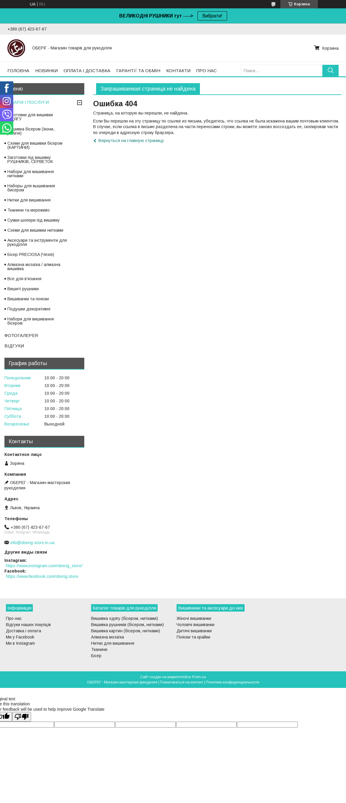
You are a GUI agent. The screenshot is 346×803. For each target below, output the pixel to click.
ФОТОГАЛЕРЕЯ (21, 335)
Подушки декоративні (28, 309)
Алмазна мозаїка (107, 637)
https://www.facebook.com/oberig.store (42, 576)
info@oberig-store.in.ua (32, 542)
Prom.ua (199, 677)
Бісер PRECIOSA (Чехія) (30, 254)
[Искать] (330, 70)
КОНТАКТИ (178, 70)
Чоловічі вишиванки (195, 624)
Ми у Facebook (20, 637)
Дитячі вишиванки (194, 630)
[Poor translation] (21, 717)
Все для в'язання (24, 278)
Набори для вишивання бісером (30, 321)
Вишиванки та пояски (28, 298)
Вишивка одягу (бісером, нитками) (124, 618)
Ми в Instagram (20, 643)
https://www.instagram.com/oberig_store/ (44, 565)
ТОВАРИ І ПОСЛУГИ (26, 102)
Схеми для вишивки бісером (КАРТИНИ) (34, 145)
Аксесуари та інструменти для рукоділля (37, 242)
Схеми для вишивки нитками (35, 230)
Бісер (96, 655)
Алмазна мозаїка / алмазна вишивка (33, 266)
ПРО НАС (206, 70)
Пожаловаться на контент (181, 682)
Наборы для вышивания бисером (31, 187)
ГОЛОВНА (18, 70)
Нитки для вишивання (29, 200)
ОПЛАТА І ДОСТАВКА (87, 70)
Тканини (99, 649)
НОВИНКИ (46, 70)
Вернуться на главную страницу (131, 140)
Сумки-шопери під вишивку (33, 220)
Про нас (14, 618)
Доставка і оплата (23, 630)
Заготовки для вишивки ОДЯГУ (30, 116)
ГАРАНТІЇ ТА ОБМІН (138, 70)
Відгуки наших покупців (28, 624)
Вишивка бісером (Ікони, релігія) (30, 131)
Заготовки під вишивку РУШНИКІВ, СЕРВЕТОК (30, 159)
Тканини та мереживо (28, 210)
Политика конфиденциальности (232, 682)
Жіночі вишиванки (194, 618)
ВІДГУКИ (14, 345)
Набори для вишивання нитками (30, 173)
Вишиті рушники (23, 288)
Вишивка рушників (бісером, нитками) (127, 624)
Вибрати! (212, 15)
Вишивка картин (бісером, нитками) (125, 630)
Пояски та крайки (193, 637)
